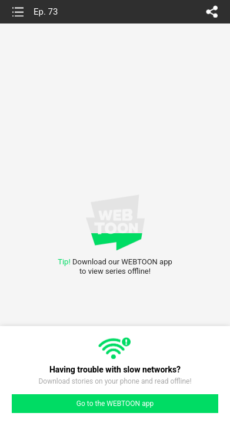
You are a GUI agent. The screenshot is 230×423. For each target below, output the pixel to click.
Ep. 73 (46, 11)
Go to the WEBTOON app (115, 404)
